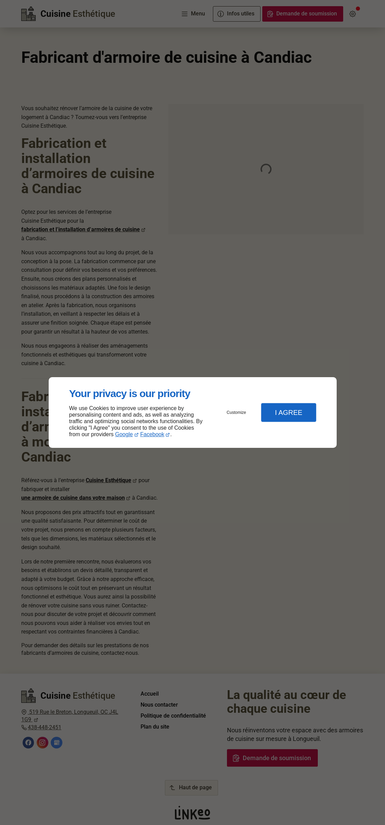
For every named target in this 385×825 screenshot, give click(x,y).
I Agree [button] (288, 412)
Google (124, 434)
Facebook (152, 434)
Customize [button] (236, 412)
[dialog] (193, 412)
